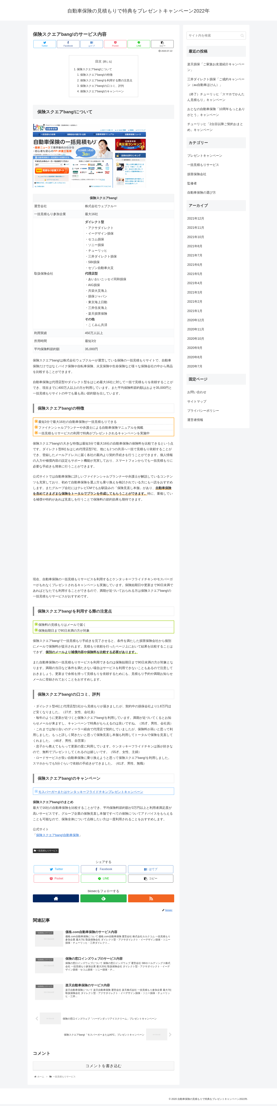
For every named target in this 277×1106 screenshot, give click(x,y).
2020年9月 (194, 348)
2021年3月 (194, 292)
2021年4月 (194, 283)
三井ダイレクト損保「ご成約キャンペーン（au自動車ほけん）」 (215, 82)
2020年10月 (195, 338)
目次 (98, 61)
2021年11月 (195, 227)
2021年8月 (194, 246)
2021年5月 (194, 274)
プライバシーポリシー (203, 410)
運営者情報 (195, 420)
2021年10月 (195, 237)
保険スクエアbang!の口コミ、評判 (102, 86)
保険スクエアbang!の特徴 (96, 75)
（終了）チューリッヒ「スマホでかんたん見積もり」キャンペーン (215, 97)
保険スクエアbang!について (94, 69)
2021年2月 (194, 301)
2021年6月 (194, 264)
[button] (242, 36)
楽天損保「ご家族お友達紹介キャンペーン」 (215, 67)
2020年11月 (195, 329)
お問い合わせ (196, 392)
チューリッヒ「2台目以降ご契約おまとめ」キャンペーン (215, 126)
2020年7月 (194, 366)
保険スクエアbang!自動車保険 (57, 836)
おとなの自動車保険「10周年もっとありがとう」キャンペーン (216, 111)
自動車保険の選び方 (201, 192)
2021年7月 (194, 255)
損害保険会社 (196, 174)
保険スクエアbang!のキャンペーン (102, 92)
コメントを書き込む (104, 1067)
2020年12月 (195, 320)
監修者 (192, 183)
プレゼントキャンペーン (204, 155)
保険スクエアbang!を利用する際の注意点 (106, 80)
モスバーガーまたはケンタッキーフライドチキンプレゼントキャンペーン (90, 793)
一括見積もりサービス (46, 851)
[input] (216, 36)
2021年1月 (194, 311)
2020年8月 (194, 357)
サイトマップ (196, 401)
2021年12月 (195, 218)
